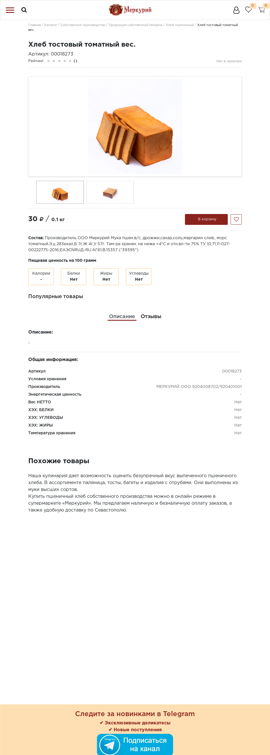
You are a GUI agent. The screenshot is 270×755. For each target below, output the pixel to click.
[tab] (122, 317)
